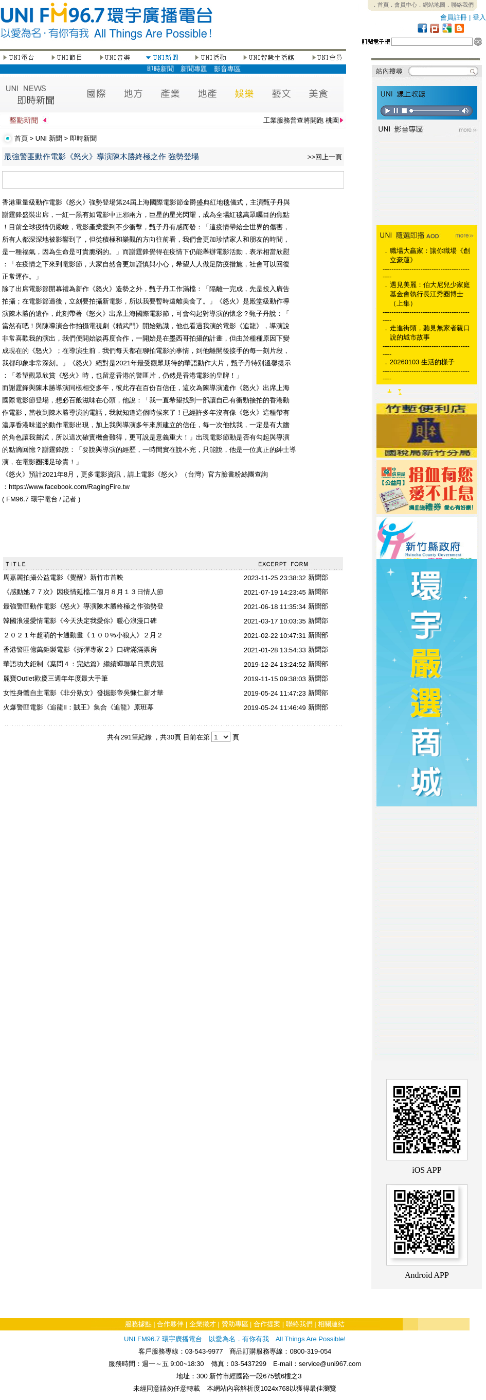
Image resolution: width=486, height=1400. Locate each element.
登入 (479, 17)
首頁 (21, 138)
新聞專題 (194, 69)
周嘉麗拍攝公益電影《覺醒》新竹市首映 (63, 577)
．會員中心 (403, 5)
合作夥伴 (170, 1324)
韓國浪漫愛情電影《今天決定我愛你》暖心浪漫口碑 (80, 621)
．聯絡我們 (459, 5)
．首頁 (380, 5)
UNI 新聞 (48, 138)
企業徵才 (202, 1324)
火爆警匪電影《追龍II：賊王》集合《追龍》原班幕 (78, 707)
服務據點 (138, 1324)
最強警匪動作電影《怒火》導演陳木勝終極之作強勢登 (83, 606)
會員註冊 (453, 17)
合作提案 (267, 1324)
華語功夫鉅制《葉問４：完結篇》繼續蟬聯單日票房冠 (83, 664)
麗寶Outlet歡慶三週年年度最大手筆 (55, 678)
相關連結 (331, 1324)
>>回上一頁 (325, 157)
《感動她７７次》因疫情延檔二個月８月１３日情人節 (83, 592)
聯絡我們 (299, 1324)
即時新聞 (160, 69)
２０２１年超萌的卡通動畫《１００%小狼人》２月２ (83, 635)
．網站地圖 (431, 5)
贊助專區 (235, 1324)
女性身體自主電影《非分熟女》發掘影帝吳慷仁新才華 (83, 693)
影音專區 (227, 69)
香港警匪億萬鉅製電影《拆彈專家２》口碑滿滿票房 (80, 649)
